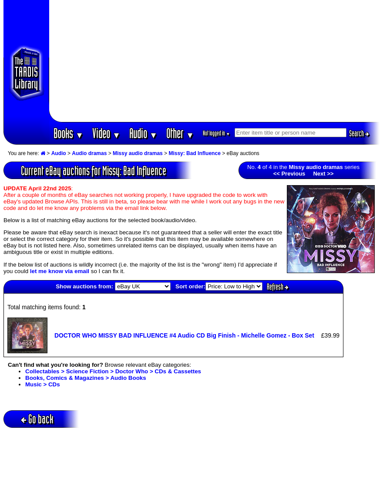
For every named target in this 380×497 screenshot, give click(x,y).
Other (180, 133)
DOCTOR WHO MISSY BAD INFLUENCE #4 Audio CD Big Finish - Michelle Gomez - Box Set (184, 335)
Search (359, 133)
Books (69, 133)
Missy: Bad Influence (194, 153)
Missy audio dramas (138, 153)
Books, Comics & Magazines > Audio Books (85, 378)
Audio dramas (89, 153)
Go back (37, 419)
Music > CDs (42, 384)
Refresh (278, 286)
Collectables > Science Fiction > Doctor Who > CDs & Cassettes (113, 371)
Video (106, 133)
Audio (143, 133)
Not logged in (216, 133)
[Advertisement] (214, 61)
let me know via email (59, 271)
